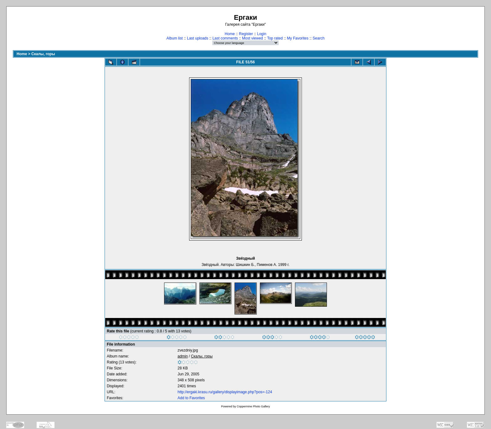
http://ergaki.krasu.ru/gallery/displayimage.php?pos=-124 (225, 392)
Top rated (275, 38)
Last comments (225, 38)
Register (246, 34)
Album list (175, 38)
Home (230, 34)
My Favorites (297, 38)
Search (318, 38)
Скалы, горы (43, 54)
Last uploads (197, 38)
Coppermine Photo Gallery (253, 406)
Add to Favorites (191, 398)
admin (183, 356)
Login (261, 34)
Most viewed (252, 38)
